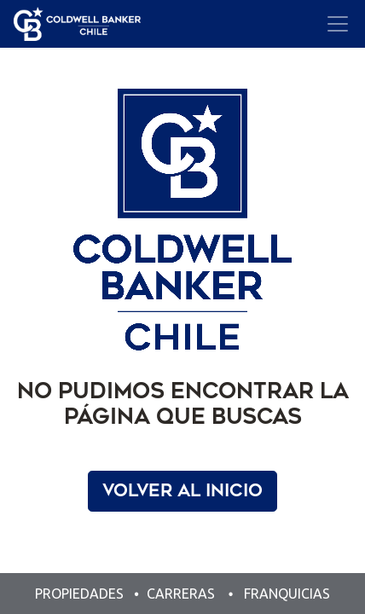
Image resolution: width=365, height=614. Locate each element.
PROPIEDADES (81, 593)
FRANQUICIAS (287, 593)
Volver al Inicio (182, 491)
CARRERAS (181, 593)
